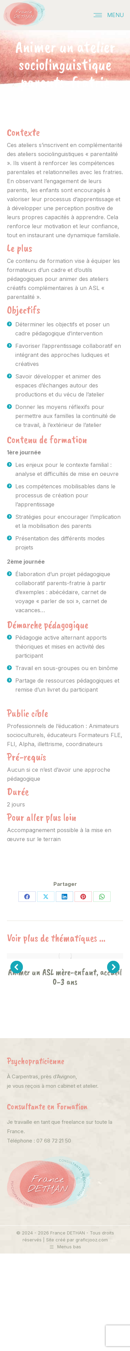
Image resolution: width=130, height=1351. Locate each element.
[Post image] (65, 956)
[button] (16, 967)
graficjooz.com (92, 1239)
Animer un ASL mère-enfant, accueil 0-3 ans (65, 976)
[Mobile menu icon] (109, 15)
